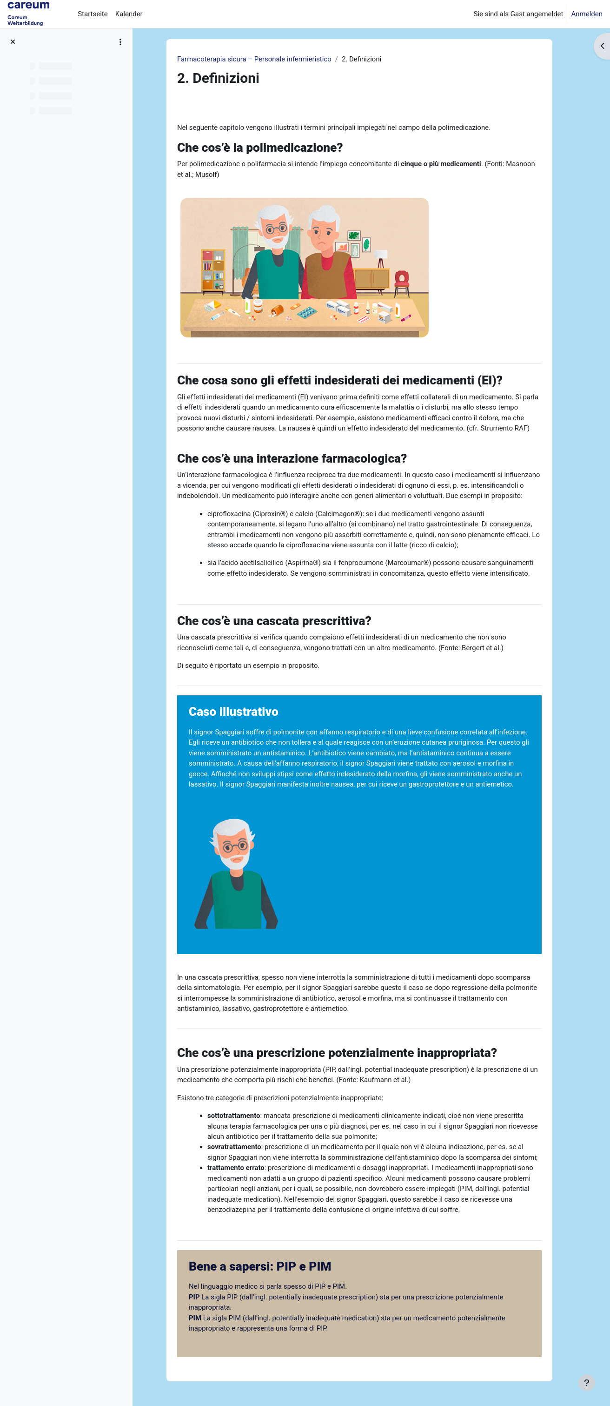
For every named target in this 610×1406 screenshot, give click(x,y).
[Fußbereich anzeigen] (586, 1382)
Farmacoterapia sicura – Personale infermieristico (259, 59)
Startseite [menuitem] (93, 14)
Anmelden (587, 14)
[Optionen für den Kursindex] (120, 42)
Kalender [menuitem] (129, 14)
